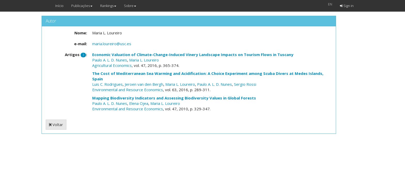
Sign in (347, 5)
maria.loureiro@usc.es (111, 43)
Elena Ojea (138, 103)
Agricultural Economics (112, 65)
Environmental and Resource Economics (127, 89)
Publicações (81, 5)
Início (59, 5)
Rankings (108, 5)
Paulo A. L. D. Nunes (109, 60)
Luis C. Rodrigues (107, 84)
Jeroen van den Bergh (144, 84)
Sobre (130, 5)
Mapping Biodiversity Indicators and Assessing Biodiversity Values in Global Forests (174, 97)
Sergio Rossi (245, 84)
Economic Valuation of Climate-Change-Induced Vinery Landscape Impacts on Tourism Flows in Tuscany (192, 54)
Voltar (56, 124)
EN (330, 4)
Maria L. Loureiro (144, 60)
